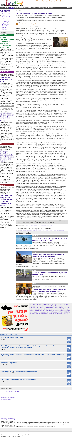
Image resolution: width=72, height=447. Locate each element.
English (50, 7)
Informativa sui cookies (62, 441)
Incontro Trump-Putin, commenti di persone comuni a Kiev (49, 273)
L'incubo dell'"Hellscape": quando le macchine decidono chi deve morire (49, 239)
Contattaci (45, 1)
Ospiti (34, 7)
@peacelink (4, 397)
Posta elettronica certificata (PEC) (38, 442)
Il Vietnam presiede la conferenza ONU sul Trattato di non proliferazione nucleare (7, 156)
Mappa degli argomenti (5, 22)
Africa (3, 15)
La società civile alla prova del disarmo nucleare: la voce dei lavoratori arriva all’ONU (7, 200)
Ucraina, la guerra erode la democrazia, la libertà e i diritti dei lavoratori (48, 256)
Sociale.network (6, 24)
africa (27, 225)
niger (50, 225)
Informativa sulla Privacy (50, 441)
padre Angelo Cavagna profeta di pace (12, 337)
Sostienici (63, 1)
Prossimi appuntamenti (10, 334)
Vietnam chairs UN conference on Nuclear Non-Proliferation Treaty (7, 117)
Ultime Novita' (6, 14)
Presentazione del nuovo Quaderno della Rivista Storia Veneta (19, 371)
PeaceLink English (6, 106)
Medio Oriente (6, 17)
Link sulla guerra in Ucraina (7, 26)
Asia (3, 18)
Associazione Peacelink (12, 391)
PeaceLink (42, 24)
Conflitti (5, 10)
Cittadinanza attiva (20, 7)
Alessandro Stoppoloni (31, 24)
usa (39, 225)
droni (35, 225)
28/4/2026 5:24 (11, 418)
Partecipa (52, 1)
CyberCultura (5, 72)
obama (32, 225)
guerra (43, 225)
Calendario (40, 7)
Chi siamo (38, 1)
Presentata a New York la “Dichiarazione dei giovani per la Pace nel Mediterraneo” (49, 290)
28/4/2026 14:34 (12, 397)
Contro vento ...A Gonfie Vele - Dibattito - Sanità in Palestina (18, 379)
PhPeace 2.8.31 (40, 441)
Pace (1, 7)
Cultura (6, 7)
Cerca (57, 1)
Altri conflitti (5, 20)
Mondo (11, 7)
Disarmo (3, 144)
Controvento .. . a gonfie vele (9, 362)
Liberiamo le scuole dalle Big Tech (6, 79)
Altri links (4, 29)
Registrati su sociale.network (36, 430)
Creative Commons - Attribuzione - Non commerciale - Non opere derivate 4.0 (44, 230)
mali (46, 225)
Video (45, 7)
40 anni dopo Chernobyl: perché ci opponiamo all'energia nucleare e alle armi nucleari (7, 42)
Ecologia (28, 7)
